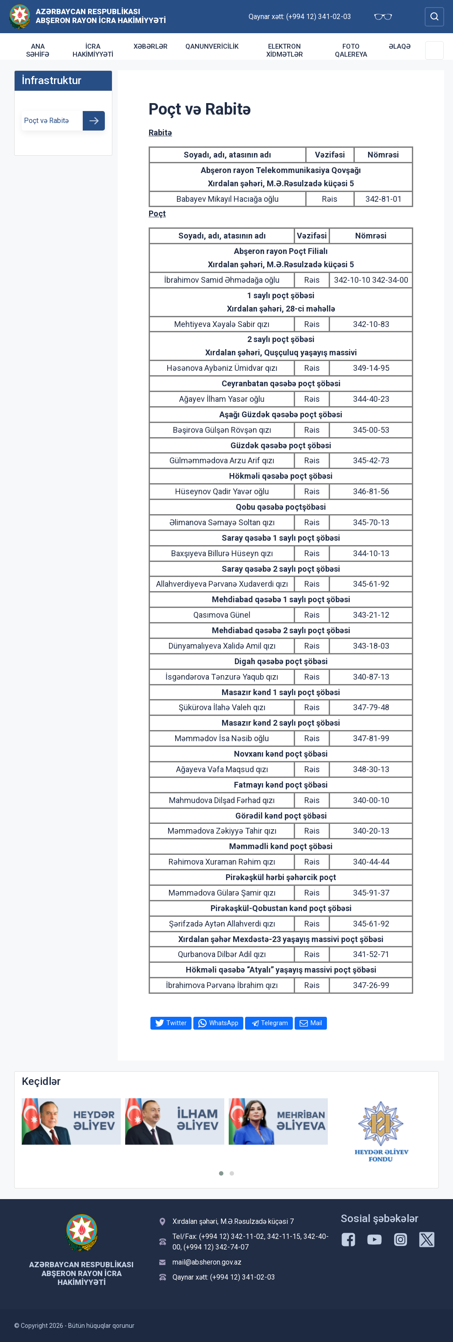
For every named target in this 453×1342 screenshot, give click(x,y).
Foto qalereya (351, 50)
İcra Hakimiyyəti (93, 50)
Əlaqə (400, 46)
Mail (316, 1023)
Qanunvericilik (211, 46)
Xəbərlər (151, 46)
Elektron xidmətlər (284, 50)
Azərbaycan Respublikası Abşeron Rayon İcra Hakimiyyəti (101, 16)
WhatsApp (223, 1023)
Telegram (274, 1023)
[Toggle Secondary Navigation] (434, 50)
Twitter (176, 1023)
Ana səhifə (37, 50)
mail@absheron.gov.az (207, 1262)
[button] (221, 1173)
